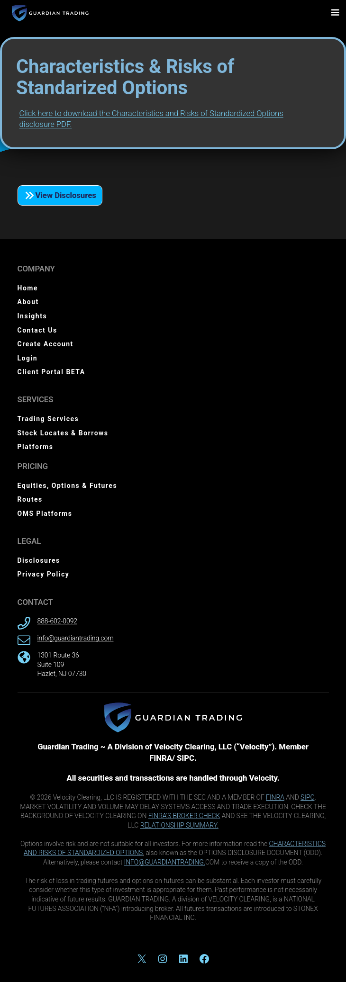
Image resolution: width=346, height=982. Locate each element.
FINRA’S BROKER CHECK (184, 816)
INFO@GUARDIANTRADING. (164, 862)
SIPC (307, 797)
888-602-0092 (57, 621)
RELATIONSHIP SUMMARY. (179, 825)
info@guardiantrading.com (75, 638)
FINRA (275, 797)
